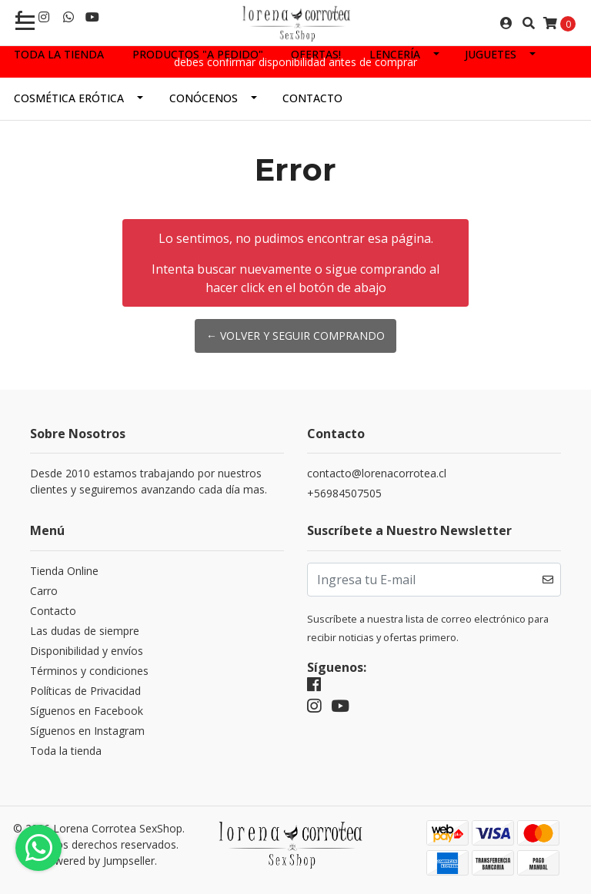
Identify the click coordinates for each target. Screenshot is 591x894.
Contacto (312, 98)
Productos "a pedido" (197, 54)
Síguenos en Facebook (86, 710)
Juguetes (490, 54)
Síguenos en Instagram (87, 730)
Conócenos (203, 98)
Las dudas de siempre (84, 630)
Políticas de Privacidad (85, 690)
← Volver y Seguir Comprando (295, 335)
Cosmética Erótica (69, 98)
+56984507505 (344, 493)
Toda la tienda (59, 54)
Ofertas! (316, 54)
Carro (44, 590)
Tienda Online (64, 570)
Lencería (394, 54)
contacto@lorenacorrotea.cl (376, 473)
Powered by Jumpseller (98, 860)
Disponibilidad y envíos (86, 650)
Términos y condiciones (89, 670)
